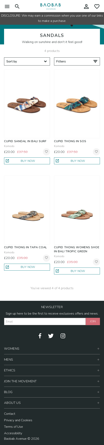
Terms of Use (13, 427)
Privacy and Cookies (18, 420)
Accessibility (13, 433)
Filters (61, 61)
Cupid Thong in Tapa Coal (25, 247)
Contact (9, 414)
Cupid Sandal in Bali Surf (25, 141)
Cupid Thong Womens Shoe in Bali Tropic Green (76, 249)
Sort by (11, 61)
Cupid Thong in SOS (70, 141)
